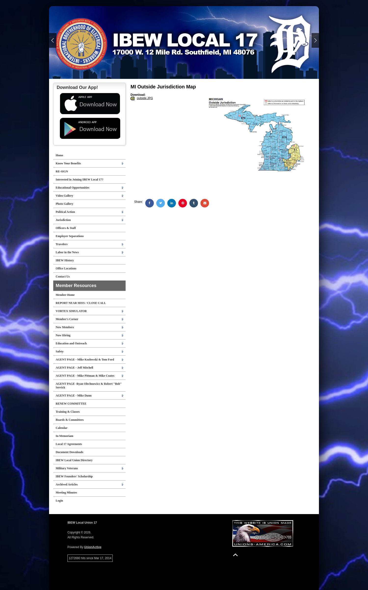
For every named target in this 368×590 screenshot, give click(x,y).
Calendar (61, 428)
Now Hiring (63, 335)
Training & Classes (68, 411)
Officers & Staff (66, 228)
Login (59, 500)
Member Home (65, 295)
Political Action (65, 212)
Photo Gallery (64, 203)
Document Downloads (69, 452)
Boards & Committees (70, 419)
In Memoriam (64, 436)
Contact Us (63, 276)
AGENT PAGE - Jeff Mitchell (74, 367)
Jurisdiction (63, 220)
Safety (60, 351)
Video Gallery (64, 195)
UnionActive (92, 547)
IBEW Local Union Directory (74, 460)
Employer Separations (70, 236)
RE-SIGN (62, 171)
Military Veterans (67, 468)
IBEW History (65, 260)
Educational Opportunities (72, 187)
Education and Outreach (71, 343)
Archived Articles (67, 484)
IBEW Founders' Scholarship (74, 476)
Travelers (61, 244)
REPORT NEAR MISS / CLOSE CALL (81, 303)
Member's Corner (67, 319)
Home (59, 155)
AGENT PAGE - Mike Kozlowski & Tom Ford (85, 359)
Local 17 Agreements (69, 444)
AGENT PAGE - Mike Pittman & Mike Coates (85, 375)
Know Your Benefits (68, 163)
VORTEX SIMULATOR (71, 311)
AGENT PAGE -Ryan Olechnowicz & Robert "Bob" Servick (89, 385)
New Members (65, 327)
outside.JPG (145, 98)
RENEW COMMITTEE (71, 403)
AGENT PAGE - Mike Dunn (74, 395)
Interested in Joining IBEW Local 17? (79, 179)
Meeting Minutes (66, 492)
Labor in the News (67, 252)
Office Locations (66, 268)
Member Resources (76, 285)
